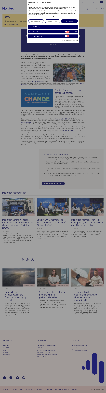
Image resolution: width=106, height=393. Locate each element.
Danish (30, 4)
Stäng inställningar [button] (36, 21)
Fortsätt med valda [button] (52, 21)
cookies (36, 16)
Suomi (40, 4)
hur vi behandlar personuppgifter (47, 16)
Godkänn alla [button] (69, 21)
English (33, 4)
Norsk (37, 4)
